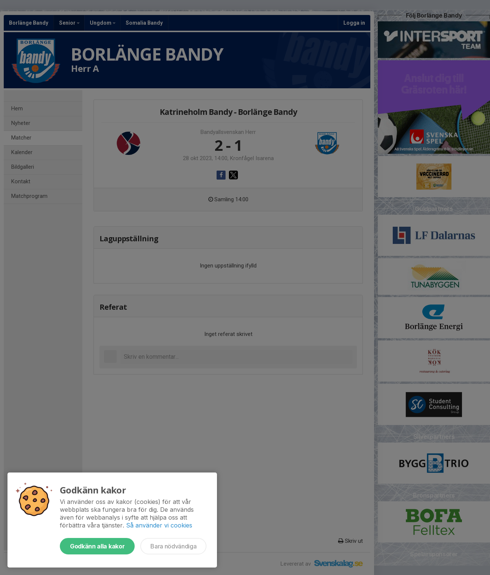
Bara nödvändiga (173, 546)
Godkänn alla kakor (97, 546)
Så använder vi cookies (159, 525)
